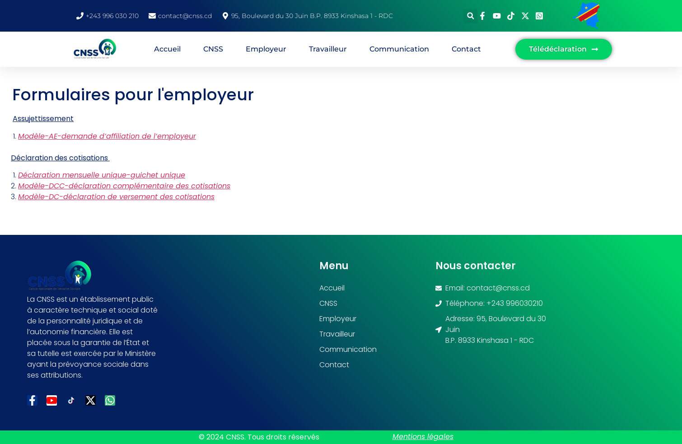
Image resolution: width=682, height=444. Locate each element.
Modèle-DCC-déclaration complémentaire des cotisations (124, 186)
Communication (399, 49)
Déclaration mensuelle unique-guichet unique (101, 175)
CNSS (213, 49)
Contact (466, 49)
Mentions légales (422, 436)
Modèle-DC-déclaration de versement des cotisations (116, 197)
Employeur (266, 49)
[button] (470, 16)
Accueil (167, 49)
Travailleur (328, 49)
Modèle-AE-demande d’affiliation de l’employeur (107, 136)
